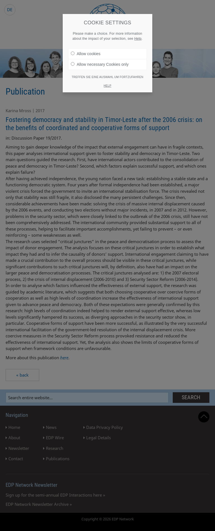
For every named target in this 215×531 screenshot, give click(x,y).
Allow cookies (86, 52)
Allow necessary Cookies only (99, 62)
